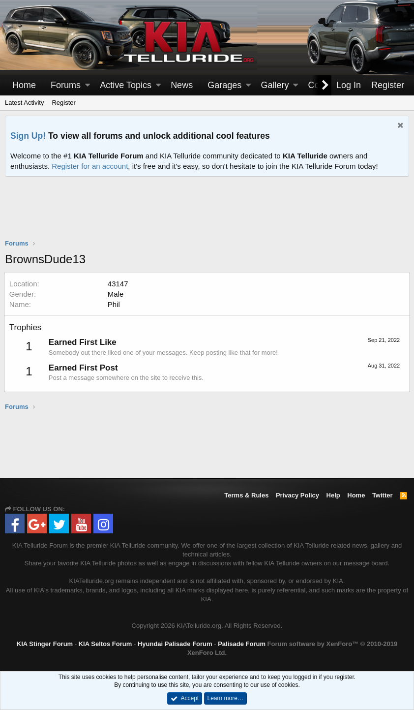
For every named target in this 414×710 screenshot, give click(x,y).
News (182, 85)
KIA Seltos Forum (105, 644)
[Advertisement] (207, 214)
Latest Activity (24, 102)
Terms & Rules (246, 495)
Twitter (382, 495)
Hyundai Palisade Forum (175, 644)
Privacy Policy (297, 495)
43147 (119, 283)
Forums (66, 85)
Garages (224, 85)
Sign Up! (28, 136)
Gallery (275, 85)
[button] (87, 85)
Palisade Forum (242, 644)
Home (24, 85)
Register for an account (90, 166)
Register (63, 102)
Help (333, 495)
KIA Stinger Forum (45, 644)
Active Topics (125, 85)
